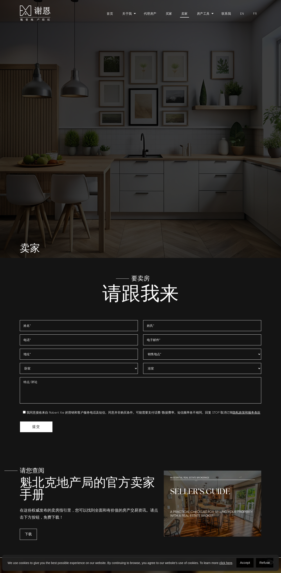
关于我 (127, 13)
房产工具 (203, 13)
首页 (110, 13)
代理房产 (150, 13)
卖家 (184, 13)
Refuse (264, 562)
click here (225, 563)
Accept (245, 562)
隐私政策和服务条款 (246, 412)
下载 (28, 534)
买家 (169, 13)
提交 (36, 427)
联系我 (226, 13)
